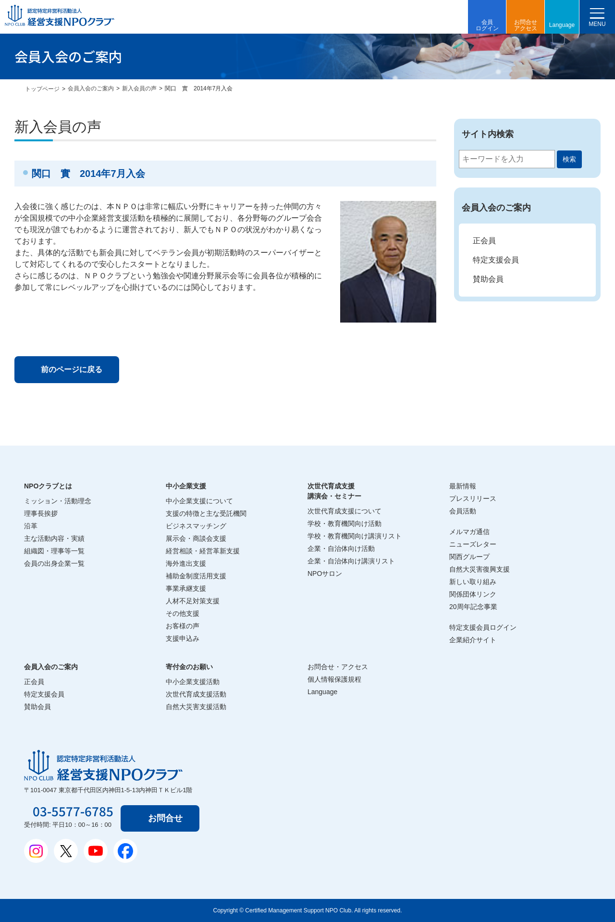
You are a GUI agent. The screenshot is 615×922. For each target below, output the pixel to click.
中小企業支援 (186, 486)
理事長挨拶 (41, 513)
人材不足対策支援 (193, 601)
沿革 (30, 526)
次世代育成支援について (344, 511)
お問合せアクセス (525, 25)
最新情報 (462, 486)
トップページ (42, 89)
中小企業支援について (199, 501)
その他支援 (182, 613)
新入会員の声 (139, 88)
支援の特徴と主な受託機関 (206, 513)
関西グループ (469, 557)
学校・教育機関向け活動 (344, 523)
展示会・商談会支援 (196, 538)
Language (562, 25)
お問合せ (165, 818)
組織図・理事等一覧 (54, 551)
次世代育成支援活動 (196, 694)
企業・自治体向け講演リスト (351, 561)
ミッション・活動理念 (57, 501)
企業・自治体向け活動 (341, 548)
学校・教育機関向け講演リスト (355, 536)
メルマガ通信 (469, 532)
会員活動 (462, 511)
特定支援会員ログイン (483, 627)
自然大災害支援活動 (196, 706)
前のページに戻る (71, 369)
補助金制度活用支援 (196, 576)
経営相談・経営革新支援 (203, 551)
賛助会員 (488, 279)
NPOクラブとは (48, 486)
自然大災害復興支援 (479, 569)
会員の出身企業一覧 (54, 563)
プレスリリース (472, 498)
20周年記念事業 (473, 607)
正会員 (484, 241)
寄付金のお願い (189, 667)
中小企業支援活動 (193, 681)
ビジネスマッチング (196, 526)
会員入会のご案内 (91, 88)
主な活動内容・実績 (54, 538)
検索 (569, 159)
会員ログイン (487, 25)
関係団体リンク (472, 594)
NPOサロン (325, 573)
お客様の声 (182, 626)
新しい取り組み (472, 582)
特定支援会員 (496, 260)
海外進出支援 (186, 563)
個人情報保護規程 (334, 679)
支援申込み (182, 638)
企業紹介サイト (472, 640)
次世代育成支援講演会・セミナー (334, 491)
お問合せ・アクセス (338, 667)
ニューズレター (472, 544)
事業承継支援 (186, 588)
